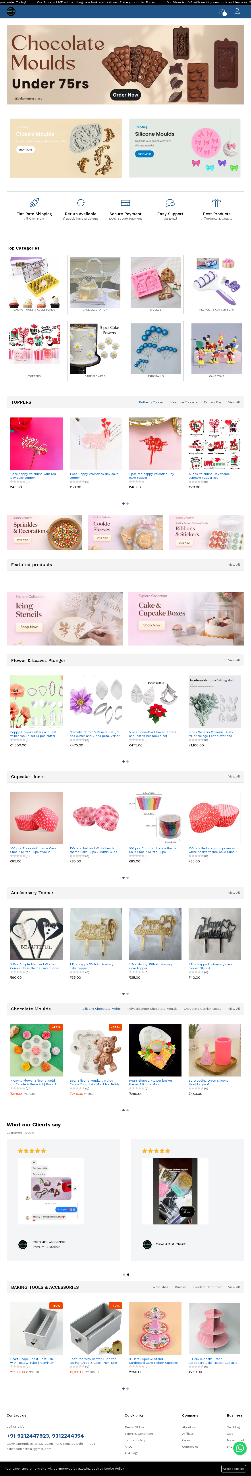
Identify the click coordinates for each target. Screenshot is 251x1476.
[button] (117, 107)
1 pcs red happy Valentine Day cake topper (151, 475)
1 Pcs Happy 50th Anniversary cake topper (91, 966)
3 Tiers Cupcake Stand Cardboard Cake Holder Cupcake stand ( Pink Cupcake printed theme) (153, 1361)
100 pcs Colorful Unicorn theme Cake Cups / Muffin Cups (152, 850)
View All (234, 402)
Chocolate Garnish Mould (203, 1008)
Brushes (181, 1287)
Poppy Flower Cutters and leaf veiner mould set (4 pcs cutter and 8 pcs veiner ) (33, 734)
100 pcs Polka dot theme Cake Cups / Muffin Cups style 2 (33, 850)
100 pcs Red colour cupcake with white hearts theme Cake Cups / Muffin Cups (214, 850)
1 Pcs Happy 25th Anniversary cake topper (150, 966)
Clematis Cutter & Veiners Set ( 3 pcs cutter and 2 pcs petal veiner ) (95, 734)
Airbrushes (160, 1287)
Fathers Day (213, 402)
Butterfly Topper (151, 402)
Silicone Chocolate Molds (102, 1008)
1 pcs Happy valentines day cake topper (94, 475)
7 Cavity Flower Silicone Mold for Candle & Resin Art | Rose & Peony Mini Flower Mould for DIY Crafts (34, 1082)
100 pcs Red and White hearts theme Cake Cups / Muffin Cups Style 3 (93, 850)
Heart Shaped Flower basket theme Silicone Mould (150, 1082)
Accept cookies (233, 1468)
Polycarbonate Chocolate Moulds (152, 1008)
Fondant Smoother (207, 1287)
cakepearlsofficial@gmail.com (29, 1448)
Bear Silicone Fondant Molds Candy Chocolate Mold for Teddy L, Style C (95, 1082)
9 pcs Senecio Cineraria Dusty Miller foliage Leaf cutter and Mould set (211, 734)
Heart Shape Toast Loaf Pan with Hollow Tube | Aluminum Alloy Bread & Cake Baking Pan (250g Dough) (33, 1361)
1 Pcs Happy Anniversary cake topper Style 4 (210, 966)
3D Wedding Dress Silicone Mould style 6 (208, 1082)
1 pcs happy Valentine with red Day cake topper (33, 475)
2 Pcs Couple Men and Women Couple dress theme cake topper (35, 966)
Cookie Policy (114, 1468)
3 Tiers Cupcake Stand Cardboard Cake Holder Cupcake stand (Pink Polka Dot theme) (213, 1361)
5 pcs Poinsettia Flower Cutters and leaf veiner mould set (152, 734)
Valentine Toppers (183, 402)
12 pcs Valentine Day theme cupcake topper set (209, 475)
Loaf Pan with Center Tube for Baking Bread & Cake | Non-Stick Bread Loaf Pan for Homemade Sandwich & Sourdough (94, 1361)
